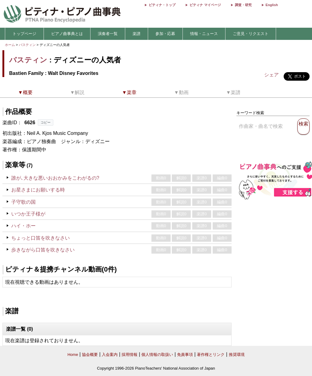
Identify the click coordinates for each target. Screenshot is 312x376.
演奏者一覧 (108, 33)
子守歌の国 (23, 202)
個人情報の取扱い (157, 354)
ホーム (10, 45)
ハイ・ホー (23, 225)
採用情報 (129, 354)
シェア (271, 74)
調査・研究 (243, 5)
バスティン (27, 45)
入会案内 (110, 354)
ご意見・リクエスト (250, 33)
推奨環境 (237, 354)
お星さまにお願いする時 (38, 189)
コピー (46, 122)
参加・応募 (165, 33)
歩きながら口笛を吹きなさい (43, 249)
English (272, 5)
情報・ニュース (204, 33)
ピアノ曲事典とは (67, 33)
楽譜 (136, 33)
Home (72, 354)
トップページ (24, 33)
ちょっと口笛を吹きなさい (40, 238)
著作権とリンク (211, 354)
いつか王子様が (28, 213)
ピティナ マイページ (205, 5)
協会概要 (90, 354)
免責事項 (185, 354)
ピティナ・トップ (162, 5)
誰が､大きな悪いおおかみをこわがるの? (55, 178)
